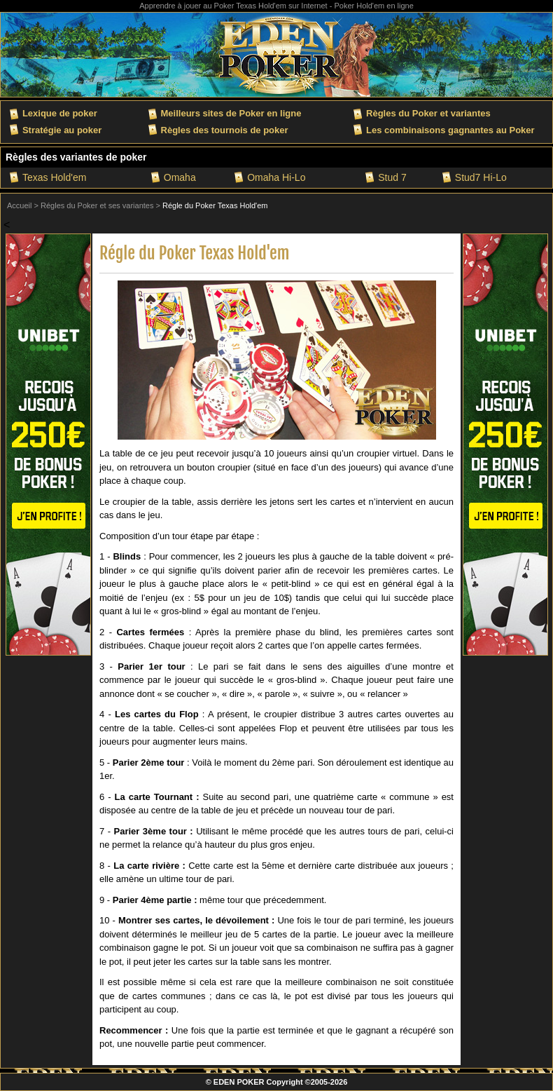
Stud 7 (392, 177)
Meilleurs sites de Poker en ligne (231, 113)
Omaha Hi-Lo (276, 177)
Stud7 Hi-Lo (481, 177)
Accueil (19, 205)
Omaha (180, 177)
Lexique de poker (59, 113)
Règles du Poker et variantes (428, 113)
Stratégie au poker (62, 130)
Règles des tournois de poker (224, 130)
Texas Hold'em (54, 177)
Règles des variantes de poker (76, 157)
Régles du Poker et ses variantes (97, 205)
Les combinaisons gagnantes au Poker (450, 130)
